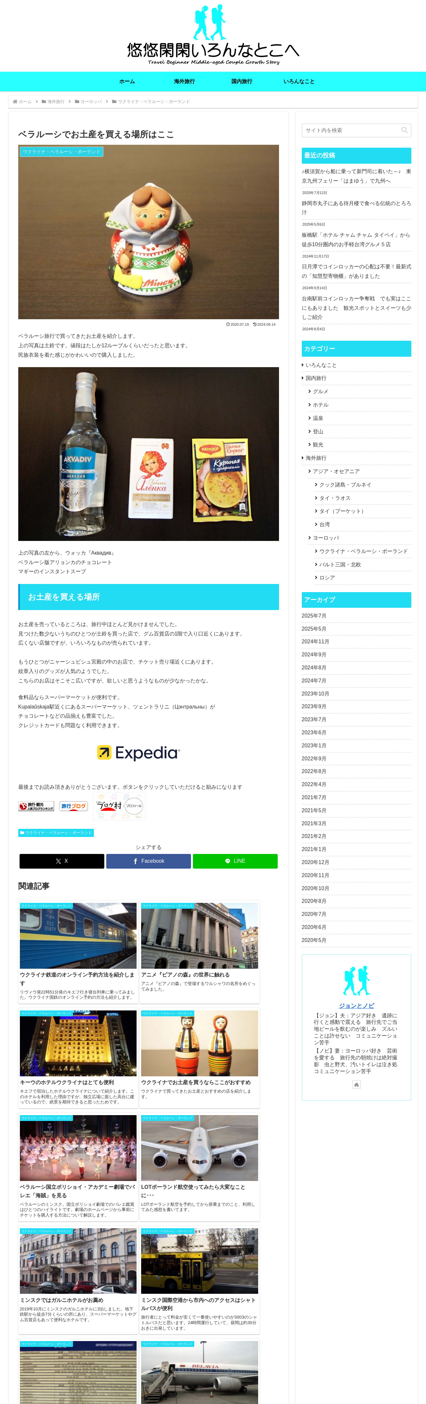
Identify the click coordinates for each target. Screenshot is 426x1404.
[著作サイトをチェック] (356, 1084)
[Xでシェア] (62, 861)
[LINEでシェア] (235, 861)
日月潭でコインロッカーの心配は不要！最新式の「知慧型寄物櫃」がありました (356, 271)
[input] (356, 130)
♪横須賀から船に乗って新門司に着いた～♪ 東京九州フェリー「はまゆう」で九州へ (356, 176)
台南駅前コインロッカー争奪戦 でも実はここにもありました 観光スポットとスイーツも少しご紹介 (356, 308)
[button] (404, 130)
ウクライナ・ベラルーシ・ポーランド (56, 832)
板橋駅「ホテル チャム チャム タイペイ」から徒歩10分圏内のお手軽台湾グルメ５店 (356, 239)
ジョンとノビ (356, 1006)
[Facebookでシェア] (148, 861)
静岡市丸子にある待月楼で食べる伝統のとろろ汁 (356, 208)
